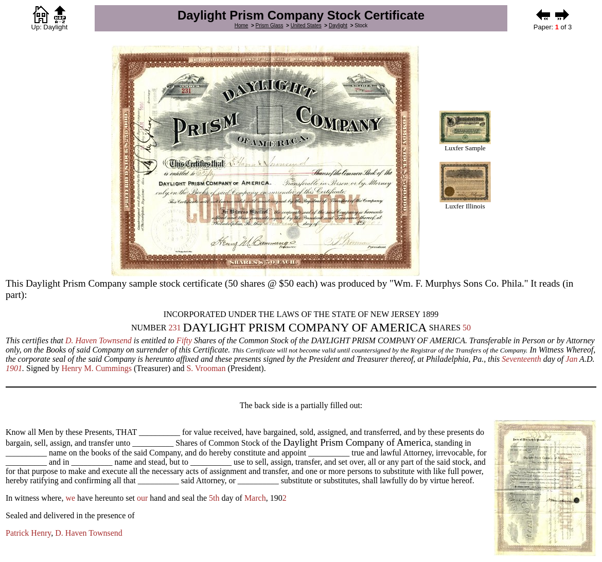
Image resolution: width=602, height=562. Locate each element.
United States (306, 25)
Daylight (338, 25)
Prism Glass (270, 25)
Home (242, 25)
